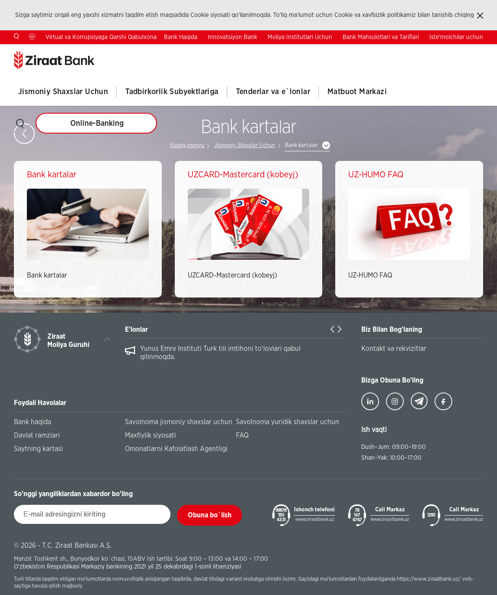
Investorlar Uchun (339, 51)
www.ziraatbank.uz (314, 519)
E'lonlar (136, 329)
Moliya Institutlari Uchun (300, 37)
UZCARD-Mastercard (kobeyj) (232, 275)
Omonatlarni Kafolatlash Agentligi (176, 448)
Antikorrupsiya (286, 51)
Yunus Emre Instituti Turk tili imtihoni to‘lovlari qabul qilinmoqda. (220, 352)
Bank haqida (32, 421)
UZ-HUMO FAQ (370, 275)
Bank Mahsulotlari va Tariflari (381, 37)
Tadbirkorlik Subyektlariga (171, 92)
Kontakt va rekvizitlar (393, 348)
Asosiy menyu (187, 145)
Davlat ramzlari (37, 435)
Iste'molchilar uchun (456, 37)
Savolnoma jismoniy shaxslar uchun (178, 421)
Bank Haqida (180, 37)
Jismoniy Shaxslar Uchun (63, 92)
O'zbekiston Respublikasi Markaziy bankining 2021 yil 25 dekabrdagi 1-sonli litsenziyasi (127, 566)
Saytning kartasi (38, 448)
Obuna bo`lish (210, 515)
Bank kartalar (301, 145)
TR (424, 51)
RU (479, 51)
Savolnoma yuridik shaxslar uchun (287, 421)
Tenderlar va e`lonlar (273, 92)
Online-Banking (97, 124)
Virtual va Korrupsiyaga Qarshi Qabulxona (101, 37)
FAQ (242, 435)
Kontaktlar (388, 51)
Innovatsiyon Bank (232, 37)
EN (452, 51)
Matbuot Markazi (357, 92)
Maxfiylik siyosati (150, 435)
